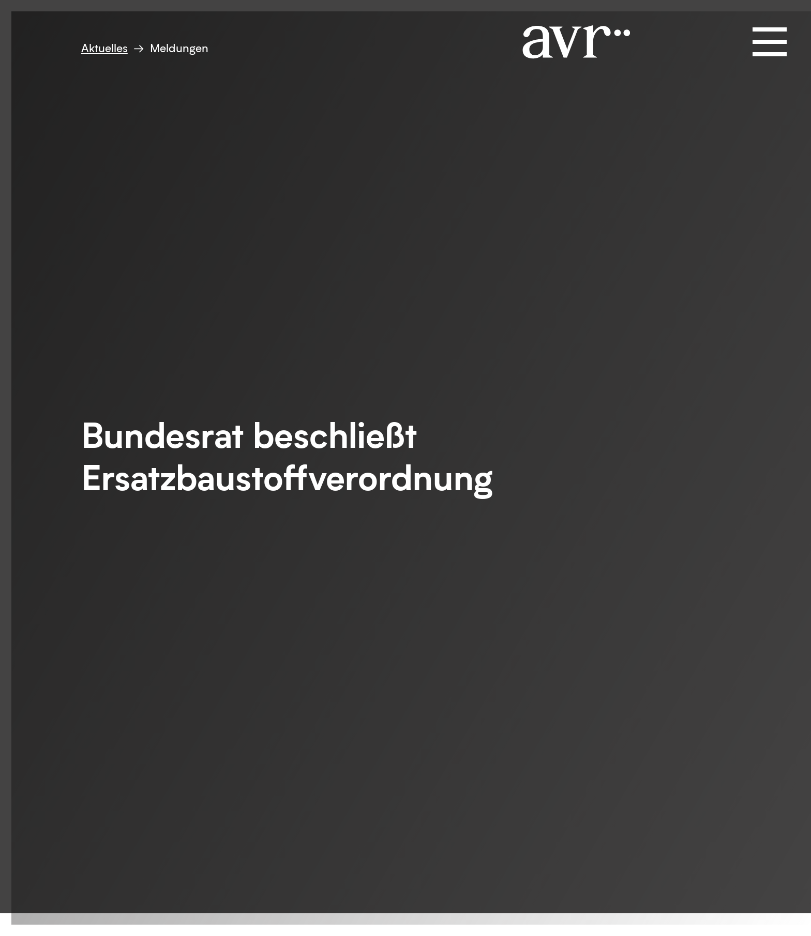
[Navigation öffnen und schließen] (770, 42)
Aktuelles (104, 48)
